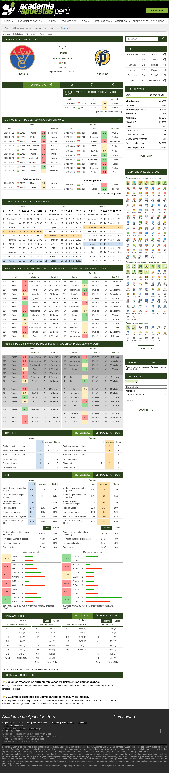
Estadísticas (104, 21)
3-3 (85, 311)
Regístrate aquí (34, 729)
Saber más (66, 28)
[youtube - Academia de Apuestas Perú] (122, 724)
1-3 (104, 168)
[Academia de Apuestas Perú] (116, 731)
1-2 (104, 159)
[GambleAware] (10, 770)
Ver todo (146, 156)
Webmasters (45, 734)
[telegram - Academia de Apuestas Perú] (135, 724)
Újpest (33, 183)
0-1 (43, 133)
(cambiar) (133, 369)
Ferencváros (54, 133)
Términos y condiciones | (13, 739)
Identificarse (157, 10)
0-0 (104, 145)
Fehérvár (33, 162)
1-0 (24, 302)
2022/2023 (62, 67)
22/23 (83, 103)
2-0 (43, 158)
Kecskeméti (33, 158)
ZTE (54, 187)
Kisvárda (54, 171)
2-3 (43, 154)
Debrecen (33, 150)
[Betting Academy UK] (154, 731)
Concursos (159, 21)
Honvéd (53, 141)
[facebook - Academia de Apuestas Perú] (129, 724)
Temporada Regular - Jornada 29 (62, 72)
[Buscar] (163, 39)
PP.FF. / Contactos (49, 736)
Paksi (53, 154)
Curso (52, 21)
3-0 (43, 145)
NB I (62, 63)
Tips (86, 21)
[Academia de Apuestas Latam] (148, 731)
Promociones (140, 21)
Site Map (6, 731)
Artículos (122, 21)
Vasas (22, 74)
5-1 (104, 155)
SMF (18, 731)
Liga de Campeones (116, 751)
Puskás (102, 74)
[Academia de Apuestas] (141, 731)
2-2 (43, 171)
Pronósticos (69, 21)
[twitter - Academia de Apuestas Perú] (116, 724)
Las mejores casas (30, 21)
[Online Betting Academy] (135, 731)
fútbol (89, 747)
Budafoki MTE (33, 145)
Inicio (9, 21)
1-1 (104, 103)
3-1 (43, 150)
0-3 (104, 141)
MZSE (33, 137)
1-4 (43, 137)
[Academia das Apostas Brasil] (129, 731)
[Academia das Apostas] (122, 731)
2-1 (43, 162)
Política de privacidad (34, 739)
